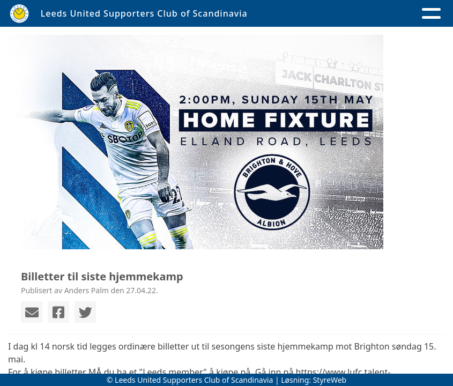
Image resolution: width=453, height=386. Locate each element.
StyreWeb (330, 380)
